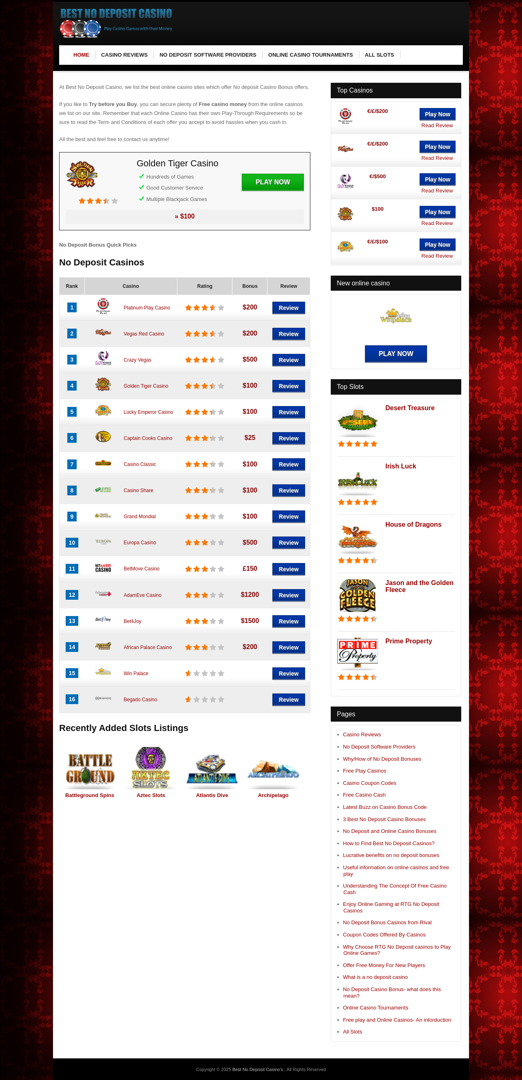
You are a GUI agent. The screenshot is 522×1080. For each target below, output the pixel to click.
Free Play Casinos (364, 771)
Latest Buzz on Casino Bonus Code (385, 807)
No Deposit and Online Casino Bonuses (389, 831)
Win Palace (136, 673)
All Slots (352, 1032)
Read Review (437, 125)
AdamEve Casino (142, 595)
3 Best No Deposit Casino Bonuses (384, 819)
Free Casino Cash (364, 795)
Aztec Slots (151, 795)
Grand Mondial (140, 516)
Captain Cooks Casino (148, 438)
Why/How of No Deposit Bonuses (382, 759)
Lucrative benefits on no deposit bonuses (391, 855)
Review (289, 308)
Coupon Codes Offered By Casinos (384, 935)
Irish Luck (400, 466)
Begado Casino (140, 699)
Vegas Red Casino (144, 334)
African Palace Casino (148, 647)
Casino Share (138, 490)
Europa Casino (140, 543)
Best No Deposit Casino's (258, 1069)
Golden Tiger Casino (178, 163)
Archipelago (273, 795)
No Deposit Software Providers (379, 747)
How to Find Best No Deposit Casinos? (389, 843)
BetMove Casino (141, 569)
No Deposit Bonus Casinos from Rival (387, 922)
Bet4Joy (132, 621)
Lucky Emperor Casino (148, 412)
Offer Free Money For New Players (384, 965)
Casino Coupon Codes (369, 783)
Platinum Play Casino (147, 308)
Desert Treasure (410, 407)
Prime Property (408, 641)
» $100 (185, 216)
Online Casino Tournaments (375, 1008)
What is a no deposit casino (375, 977)
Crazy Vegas (137, 360)
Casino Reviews (362, 734)
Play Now (273, 182)
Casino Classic (140, 464)
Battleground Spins (89, 795)
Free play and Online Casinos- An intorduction (397, 1020)
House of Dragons (413, 524)
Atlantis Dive (212, 795)
